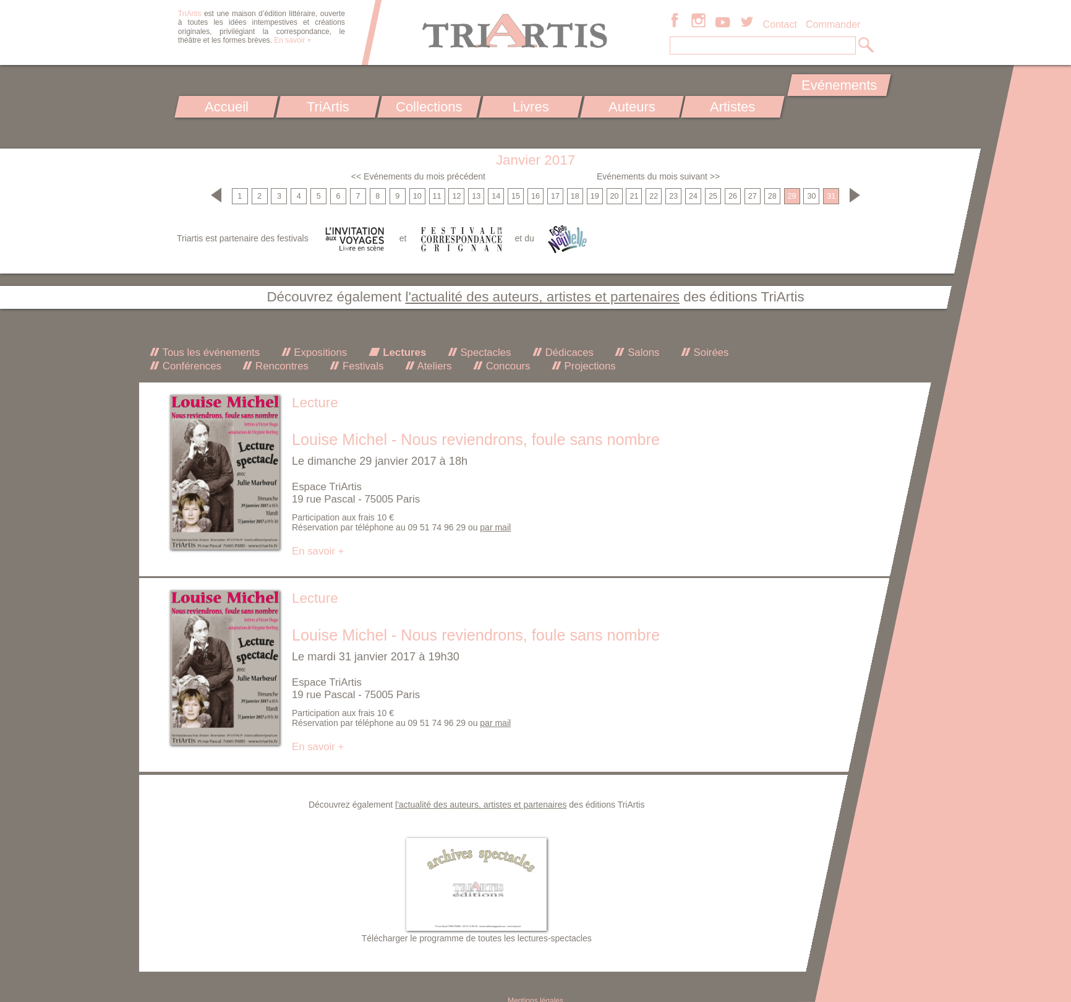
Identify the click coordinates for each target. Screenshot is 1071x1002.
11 (437, 196)
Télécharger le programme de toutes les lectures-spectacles (477, 938)
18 (575, 196)
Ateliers (433, 366)
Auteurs (631, 106)
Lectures (403, 352)
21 (633, 196)
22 (653, 196)
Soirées (710, 352)
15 (515, 196)
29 (792, 196)
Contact (780, 24)
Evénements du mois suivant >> (658, 176)
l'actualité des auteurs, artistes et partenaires (542, 296)
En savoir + (292, 40)
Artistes (733, 106)
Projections (588, 366)
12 (456, 196)
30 (811, 196)
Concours (506, 366)
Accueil (227, 106)
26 (732, 196)
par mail (495, 527)
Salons (642, 352)
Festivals (361, 366)
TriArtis (327, 106)
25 (713, 196)
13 (476, 196)
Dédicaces (568, 352)
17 (555, 196)
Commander (833, 24)
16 (535, 196)
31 (831, 196)
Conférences (190, 366)
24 (693, 196)
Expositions (319, 352)
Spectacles (484, 352)
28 (772, 196)
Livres (530, 106)
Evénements (839, 85)
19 (595, 196)
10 (417, 196)
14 (496, 196)
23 (673, 196)
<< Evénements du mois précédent (418, 176)
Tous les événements (210, 352)
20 (614, 196)
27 (752, 196)
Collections (429, 106)
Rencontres (280, 366)
